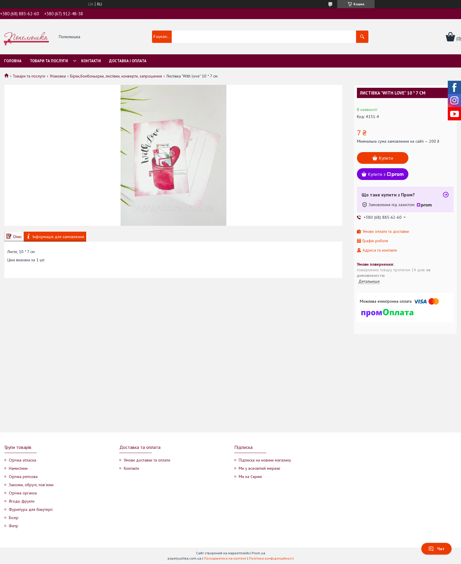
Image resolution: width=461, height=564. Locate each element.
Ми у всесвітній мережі (259, 468)
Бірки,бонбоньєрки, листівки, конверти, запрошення (116, 76)
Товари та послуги (49, 60)
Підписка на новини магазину (265, 460)
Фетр (13, 525)
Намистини (18, 468)
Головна (12, 60)
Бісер (14, 517)
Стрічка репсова (23, 476)
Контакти (91, 60)
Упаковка (58, 76)
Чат (436, 548)
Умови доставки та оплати (147, 460)
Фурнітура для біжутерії (31, 509)
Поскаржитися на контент (225, 558)
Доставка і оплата (127, 60)
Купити (386, 158)
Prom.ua (258, 553)
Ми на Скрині (250, 476)
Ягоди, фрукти (21, 501)
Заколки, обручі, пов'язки (31, 484)
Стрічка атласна (22, 460)
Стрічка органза (23, 493)
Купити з (386, 174)
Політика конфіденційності (271, 558)
